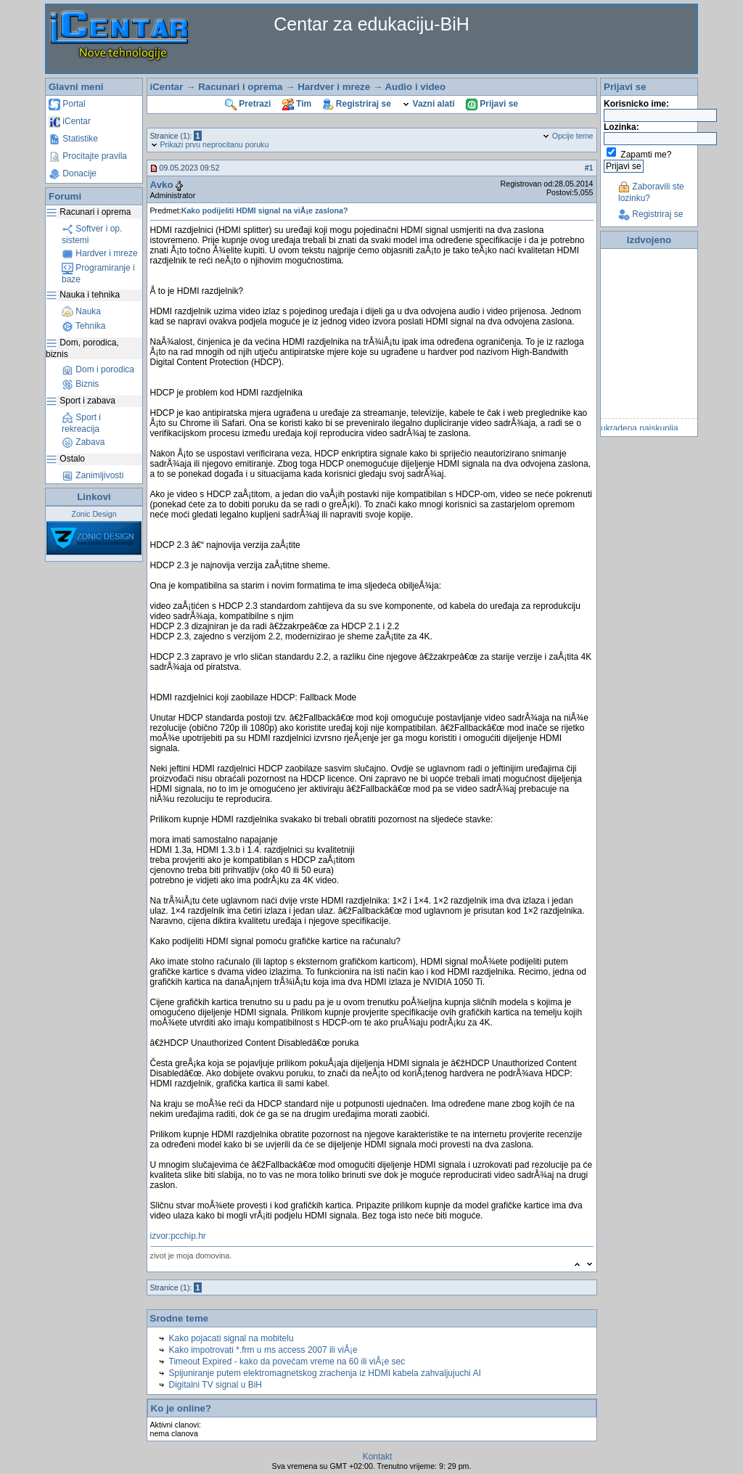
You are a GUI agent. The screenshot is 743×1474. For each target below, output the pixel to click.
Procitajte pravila (88, 156)
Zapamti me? (645, 155)
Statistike (73, 139)
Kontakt (378, 1457)
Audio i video (415, 86)
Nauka (81, 311)
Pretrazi (248, 104)
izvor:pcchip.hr (178, 1236)
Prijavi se (492, 104)
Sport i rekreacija (81, 423)
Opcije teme (568, 135)
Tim (296, 104)
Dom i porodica (98, 369)
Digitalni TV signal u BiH (216, 1385)
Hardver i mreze (100, 253)
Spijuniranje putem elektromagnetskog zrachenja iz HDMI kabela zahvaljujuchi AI (325, 1373)
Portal (67, 104)
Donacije (73, 173)
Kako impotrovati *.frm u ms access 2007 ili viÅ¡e (263, 1350)
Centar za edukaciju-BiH (371, 24)
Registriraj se (357, 104)
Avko (161, 184)
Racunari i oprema (240, 86)
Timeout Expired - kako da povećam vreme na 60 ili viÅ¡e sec (287, 1361)
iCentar (70, 121)
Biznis (80, 384)
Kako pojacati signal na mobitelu (231, 1338)
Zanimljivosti (92, 475)
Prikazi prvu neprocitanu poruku (209, 144)
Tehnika (83, 326)
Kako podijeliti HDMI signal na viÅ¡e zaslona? (264, 210)
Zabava (83, 442)
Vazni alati (428, 104)
